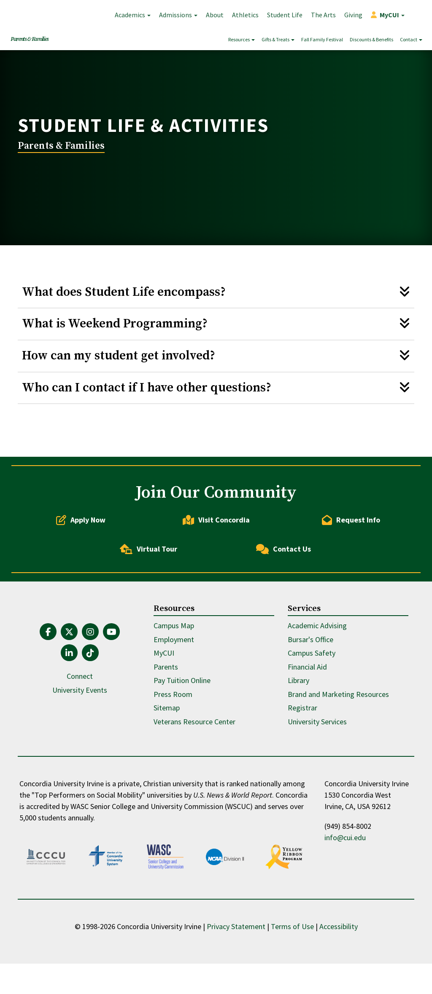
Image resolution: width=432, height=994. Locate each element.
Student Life (284, 15)
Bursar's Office (310, 673)
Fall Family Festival (322, 39)
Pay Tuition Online (182, 715)
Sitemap (167, 742)
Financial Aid (307, 701)
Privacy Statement (236, 957)
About (215, 15)
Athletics (245, 15)
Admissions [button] (178, 15)
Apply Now (80, 554)
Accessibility (338, 957)
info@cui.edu (345, 872)
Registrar (302, 742)
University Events (79, 724)
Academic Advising (317, 660)
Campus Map (174, 660)
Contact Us (283, 583)
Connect (80, 710)
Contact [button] (411, 39)
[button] (388, 14)
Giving (353, 15)
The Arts (323, 15)
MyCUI (164, 687)
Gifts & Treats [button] (278, 39)
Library (298, 715)
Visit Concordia (216, 554)
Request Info (351, 554)
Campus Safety (311, 687)
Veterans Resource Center (194, 756)
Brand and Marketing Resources (338, 728)
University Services (317, 756)
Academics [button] (133, 15)
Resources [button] (241, 39)
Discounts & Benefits (371, 39)
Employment (174, 673)
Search (417, 14)
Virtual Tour (148, 583)
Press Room (173, 728)
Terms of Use (292, 957)
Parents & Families (30, 39)
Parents (166, 701)
